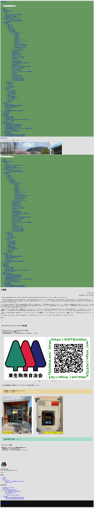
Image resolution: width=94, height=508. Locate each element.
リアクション (18, 34)
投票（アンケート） (19, 38)
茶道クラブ (10, 26)
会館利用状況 (6, 114)
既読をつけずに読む (19, 43)
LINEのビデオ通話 (16, 70)
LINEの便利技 (15, 33)
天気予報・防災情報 (9, 116)
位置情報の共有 (15, 65)
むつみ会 (7, 89)
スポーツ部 (7, 81)
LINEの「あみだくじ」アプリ (21, 41)
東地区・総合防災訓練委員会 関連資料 (13, 105)
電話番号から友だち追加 (20, 47)
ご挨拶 (4, 9)
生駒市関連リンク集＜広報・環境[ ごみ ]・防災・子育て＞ (17, 119)
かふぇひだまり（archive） (13, 495)
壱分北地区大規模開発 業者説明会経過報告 (14, 135)
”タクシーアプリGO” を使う (18, 56)
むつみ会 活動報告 (12, 92)
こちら (35, 333)
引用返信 (17, 36)
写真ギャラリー (6, 122)
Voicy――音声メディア (17, 63)
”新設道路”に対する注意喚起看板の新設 (13, 124)
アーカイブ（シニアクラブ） (16, 32)
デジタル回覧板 (6, 111)
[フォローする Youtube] (3, 320)
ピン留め (17, 42)
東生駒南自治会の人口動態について (13, 17)
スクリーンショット (16, 60)
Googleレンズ (15, 72)
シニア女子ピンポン (12, 86)
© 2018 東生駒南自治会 (5, 503)
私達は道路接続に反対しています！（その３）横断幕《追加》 (18, 128)
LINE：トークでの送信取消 (18, 67)
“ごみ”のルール (6, 113)
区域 (6, 13)
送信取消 (17, 37)
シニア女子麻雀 (11, 28)
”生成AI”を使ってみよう (17, 53)
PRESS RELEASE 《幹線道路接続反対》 (13, 125)
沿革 (6, 12)
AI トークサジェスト (19, 48)
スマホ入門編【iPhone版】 (18, 80)
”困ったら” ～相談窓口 (10, 120)
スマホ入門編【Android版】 (18, 79)
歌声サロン (10, 101)
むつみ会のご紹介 (11, 91)
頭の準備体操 (13, 31)
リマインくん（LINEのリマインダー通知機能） (22, 71)
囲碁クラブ (10, 24)
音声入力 (14, 74)
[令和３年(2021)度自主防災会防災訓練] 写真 (14, 498)
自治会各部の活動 (7, 22)
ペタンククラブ (11, 99)
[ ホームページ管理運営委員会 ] (9, 489)
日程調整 (17, 39)
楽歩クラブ (10, 84)
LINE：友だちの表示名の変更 (21, 44)
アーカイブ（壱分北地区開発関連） (13, 130)
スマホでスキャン (16, 52)
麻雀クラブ (10, 27)
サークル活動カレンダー (10, 492)
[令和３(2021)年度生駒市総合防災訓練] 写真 (14, 497)
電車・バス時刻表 (9, 118)
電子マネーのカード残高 (17, 77)
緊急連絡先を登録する (17, 61)
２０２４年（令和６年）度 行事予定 (15, 20)
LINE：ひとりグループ (17, 68)
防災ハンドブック (9, 108)
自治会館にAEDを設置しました (12, 106)
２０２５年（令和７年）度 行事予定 (13, 19)
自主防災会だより (9, 104)
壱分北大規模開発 (7, 132)
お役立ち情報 (6, 115)
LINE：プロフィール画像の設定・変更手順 (21, 66)
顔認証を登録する (16, 51)
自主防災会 (5, 103)
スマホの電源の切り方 (17, 75)
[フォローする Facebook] (3, 319)
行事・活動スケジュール (8, 18)
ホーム (4, 8)
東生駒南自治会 (3, 1)
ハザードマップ (8, 109)
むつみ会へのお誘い (12, 90)
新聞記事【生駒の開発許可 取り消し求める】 (15, 134)
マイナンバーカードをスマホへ (19, 50)
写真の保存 (14, 58)
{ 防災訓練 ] (5, 496)
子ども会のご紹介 (9, 87)
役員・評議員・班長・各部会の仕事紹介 (14, 14)
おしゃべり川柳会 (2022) (13, 98)
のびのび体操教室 (11, 96)
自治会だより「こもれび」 (11, 15)
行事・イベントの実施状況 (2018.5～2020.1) (14, 481)
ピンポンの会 (10, 85)
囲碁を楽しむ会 (11, 95)
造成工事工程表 (8, 133)
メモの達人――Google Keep (18, 57)
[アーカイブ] (8, 493)
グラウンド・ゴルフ (12, 94)
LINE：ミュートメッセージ (20, 46)
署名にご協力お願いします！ (11, 129)
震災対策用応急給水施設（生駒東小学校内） (14, 110)
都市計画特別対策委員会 (8, 123)
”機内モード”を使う (16, 55)
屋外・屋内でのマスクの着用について (13, 491)
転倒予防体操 (10, 82)
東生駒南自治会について (8, 10)
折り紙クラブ (10, 100)
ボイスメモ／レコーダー (17, 76)
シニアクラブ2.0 (11, 29)
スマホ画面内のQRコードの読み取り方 (20, 62)
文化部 (6, 23)
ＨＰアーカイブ (6, 480)
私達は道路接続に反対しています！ (13, 127)
